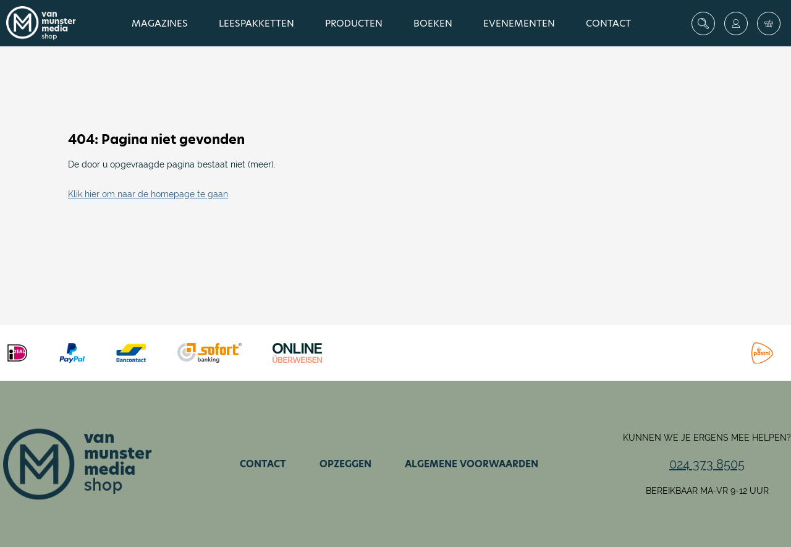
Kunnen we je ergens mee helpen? (707, 438)
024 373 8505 (707, 464)
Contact (608, 23)
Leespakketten (256, 23)
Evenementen (519, 23)
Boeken (432, 23)
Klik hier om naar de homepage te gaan (148, 194)
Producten (354, 23)
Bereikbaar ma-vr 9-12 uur (707, 491)
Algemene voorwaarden (471, 463)
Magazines (160, 23)
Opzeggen (345, 463)
